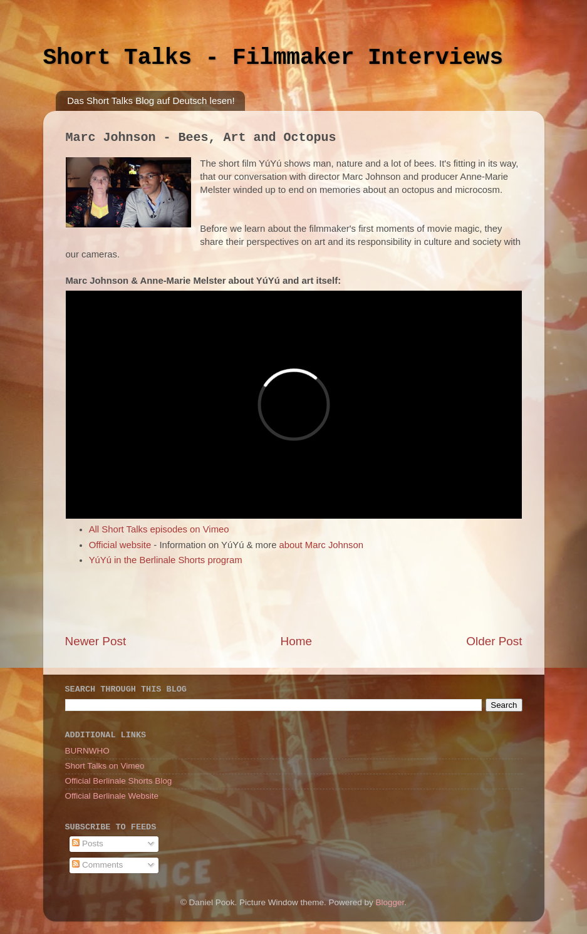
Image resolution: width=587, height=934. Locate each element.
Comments (97, 864)
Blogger (390, 902)
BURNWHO (87, 750)
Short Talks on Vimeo (105, 766)
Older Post (494, 641)
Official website (120, 545)
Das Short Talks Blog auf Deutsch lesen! (150, 100)
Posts (87, 843)
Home (296, 641)
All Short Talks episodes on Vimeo (159, 529)
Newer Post (96, 641)
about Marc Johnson (321, 545)
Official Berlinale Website (112, 796)
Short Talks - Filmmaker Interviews (273, 58)
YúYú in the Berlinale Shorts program (165, 560)
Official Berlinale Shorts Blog (118, 781)
